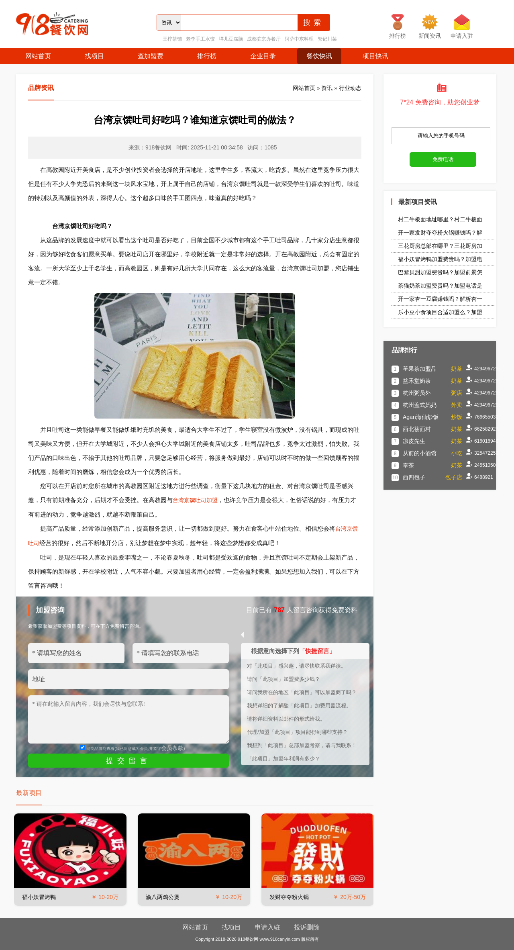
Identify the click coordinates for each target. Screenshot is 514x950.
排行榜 (206, 56)
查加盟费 (150, 56)
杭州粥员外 (417, 393)
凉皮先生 (414, 441)
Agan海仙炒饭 (421, 417)
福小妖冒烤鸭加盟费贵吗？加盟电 (440, 259)
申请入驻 (267, 927)
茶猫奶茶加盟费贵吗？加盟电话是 (440, 285)
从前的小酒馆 (419, 453)
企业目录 (263, 56)
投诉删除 (307, 927)
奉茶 (408, 465)
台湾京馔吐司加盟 (195, 500)
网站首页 (38, 56)
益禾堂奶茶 (417, 381)
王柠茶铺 (172, 39)
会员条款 (172, 748)
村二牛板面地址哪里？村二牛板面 (440, 219)
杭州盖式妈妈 (419, 405)
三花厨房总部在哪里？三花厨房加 (440, 246)
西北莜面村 (417, 429)
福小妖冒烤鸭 (39, 897)
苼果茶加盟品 (419, 369)
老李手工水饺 (200, 39)
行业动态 (350, 88)
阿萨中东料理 (299, 39)
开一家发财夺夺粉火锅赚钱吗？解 (440, 232)
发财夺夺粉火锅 (289, 897)
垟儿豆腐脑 (231, 39)
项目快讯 (375, 56)
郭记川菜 (327, 39)
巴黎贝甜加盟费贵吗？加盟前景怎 (440, 272)
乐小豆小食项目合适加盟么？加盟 (440, 312)
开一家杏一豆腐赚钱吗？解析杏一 (440, 299)
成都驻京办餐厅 (264, 39)
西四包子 (414, 477)
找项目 (94, 56)
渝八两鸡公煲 (162, 897)
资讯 (326, 88)
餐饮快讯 (319, 56)
